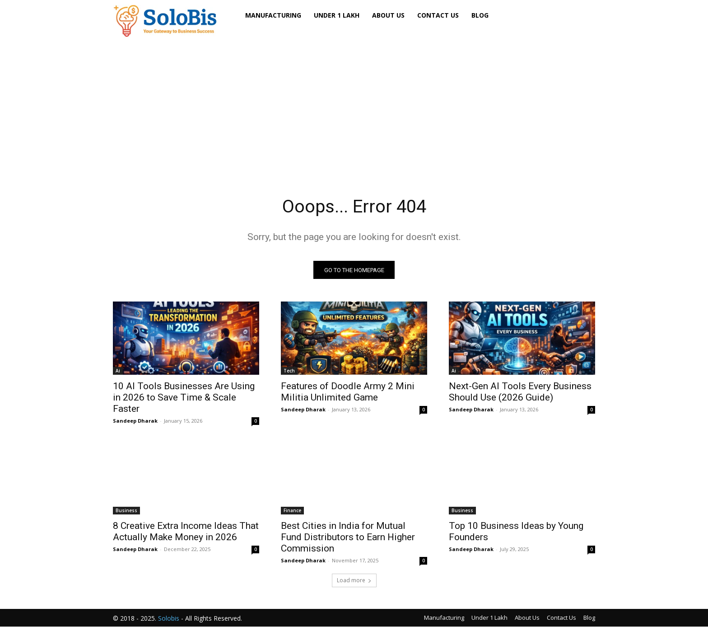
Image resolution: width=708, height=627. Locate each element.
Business (126, 511)
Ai (118, 371)
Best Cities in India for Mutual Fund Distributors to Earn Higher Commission (348, 537)
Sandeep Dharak (135, 421)
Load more (354, 581)
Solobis (168, 618)
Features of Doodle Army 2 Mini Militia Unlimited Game (348, 392)
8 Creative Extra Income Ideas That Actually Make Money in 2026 (186, 532)
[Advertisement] (354, 103)
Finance (292, 511)
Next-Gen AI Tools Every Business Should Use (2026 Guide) (520, 392)
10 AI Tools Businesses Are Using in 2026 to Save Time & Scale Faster (184, 398)
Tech (289, 371)
